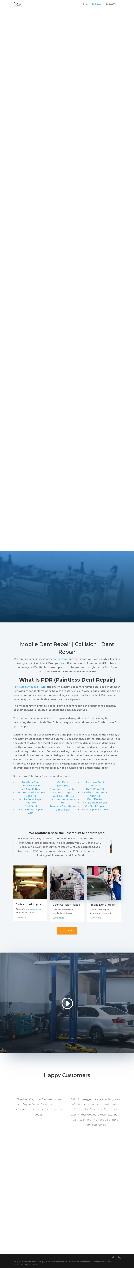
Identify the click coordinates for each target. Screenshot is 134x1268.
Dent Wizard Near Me (63, 789)
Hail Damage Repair (95, 802)
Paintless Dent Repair (62, 806)
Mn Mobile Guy (30, 789)
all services (67, 931)
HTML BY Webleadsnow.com (59, 1261)
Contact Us (111, 5)
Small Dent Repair (63, 796)
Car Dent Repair (95, 806)
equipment (36, 909)
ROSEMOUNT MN (103, 1261)
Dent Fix (30, 795)
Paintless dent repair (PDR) (29, 687)
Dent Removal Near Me (30, 792)
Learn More (22, 917)
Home (85, 5)
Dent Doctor (95, 799)
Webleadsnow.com (32, 1261)
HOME (76, 1261)
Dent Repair (97, 5)
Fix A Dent (30, 806)
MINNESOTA (87, 1261)
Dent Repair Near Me (95, 809)
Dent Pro (62, 785)
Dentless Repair (63, 792)
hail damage (60, 659)
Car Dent (62, 782)
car (63, 663)
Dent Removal (95, 789)
